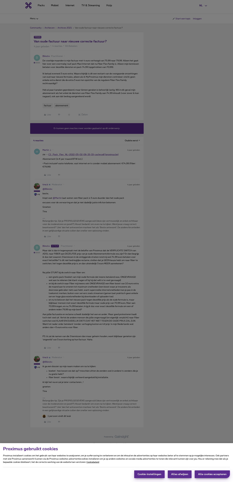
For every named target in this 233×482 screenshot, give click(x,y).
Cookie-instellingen (149, 474)
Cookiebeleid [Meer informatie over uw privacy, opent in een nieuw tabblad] (92, 462)
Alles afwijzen (179, 474)
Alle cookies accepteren (212, 474)
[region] (116, 462)
